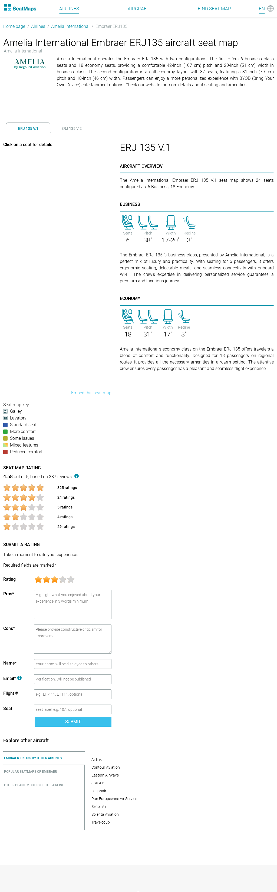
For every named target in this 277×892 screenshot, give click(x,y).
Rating (9, 579)
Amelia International (70, 26)
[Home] (19, 7)
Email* (12, 678)
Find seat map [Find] (214, 8)
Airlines (38, 26)
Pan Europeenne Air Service (114, 799)
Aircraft (138, 8)
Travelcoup (100, 822)
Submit (73, 721)
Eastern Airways (105, 775)
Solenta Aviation (105, 814)
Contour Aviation (105, 767)
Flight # (10, 693)
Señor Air (99, 806)
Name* (10, 663)
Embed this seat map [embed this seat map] (91, 392)
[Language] (266, 9)
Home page (14, 26)
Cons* (9, 628)
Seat (7, 708)
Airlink (96, 759)
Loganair (98, 791)
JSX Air (97, 783)
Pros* (8, 593)
